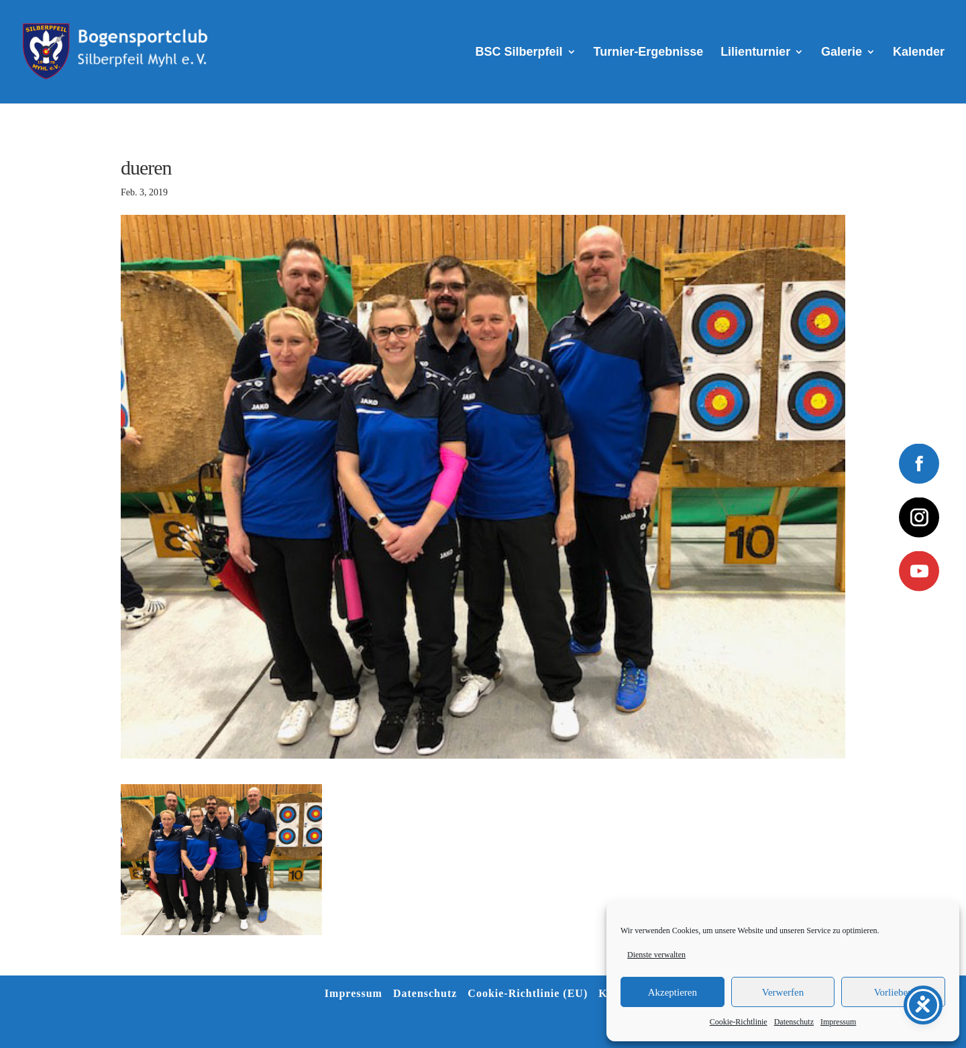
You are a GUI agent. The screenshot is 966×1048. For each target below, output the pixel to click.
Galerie (841, 52)
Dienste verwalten (656, 954)
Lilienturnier (755, 52)
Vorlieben (893, 992)
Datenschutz (794, 1022)
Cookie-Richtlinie (738, 1022)
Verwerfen (783, 992)
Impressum (838, 1022)
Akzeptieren (672, 992)
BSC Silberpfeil (519, 52)
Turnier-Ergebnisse (649, 52)
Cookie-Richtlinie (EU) (528, 993)
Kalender (919, 52)
